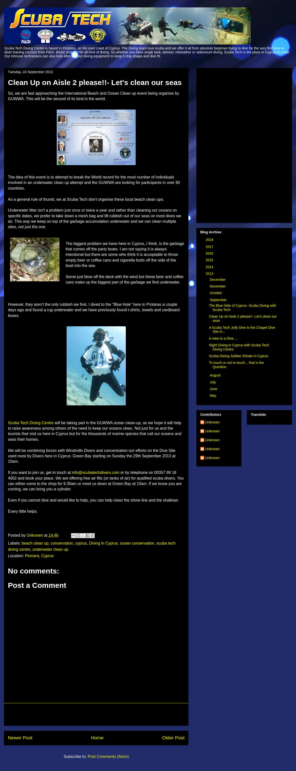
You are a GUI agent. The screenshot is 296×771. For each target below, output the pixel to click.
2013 (210, 274)
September (218, 300)
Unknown (212, 422)
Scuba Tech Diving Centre (31, 423)
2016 (210, 253)
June (214, 389)
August (215, 375)
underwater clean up (50, 549)
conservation (62, 543)
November (218, 286)
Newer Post (20, 737)
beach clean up (35, 543)
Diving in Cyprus (103, 543)
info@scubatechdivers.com (95, 472)
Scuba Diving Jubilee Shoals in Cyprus (238, 356)
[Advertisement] (96, 714)
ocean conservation (137, 543)
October (216, 293)
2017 (210, 247)
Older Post (173, 737)
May (213, 395)
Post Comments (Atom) (108, 756)
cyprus (81, 543)
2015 (210, 260)
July (213, 382)
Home (97, 737)
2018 (210, 240)
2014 (210, 267)
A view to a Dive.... (223, 338)
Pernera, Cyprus (39, 556)
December (218, 280)
